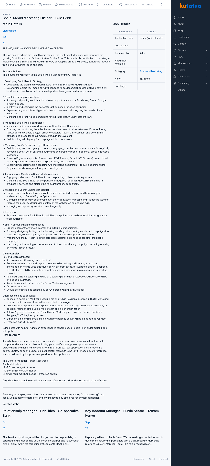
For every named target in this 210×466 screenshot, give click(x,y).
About (152, 459)
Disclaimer (138, 459)
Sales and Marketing (151, 71)
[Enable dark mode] (162, 4)
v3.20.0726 (63, 459)
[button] (190, 50)
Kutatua (27, 459)
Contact (163, 459)
